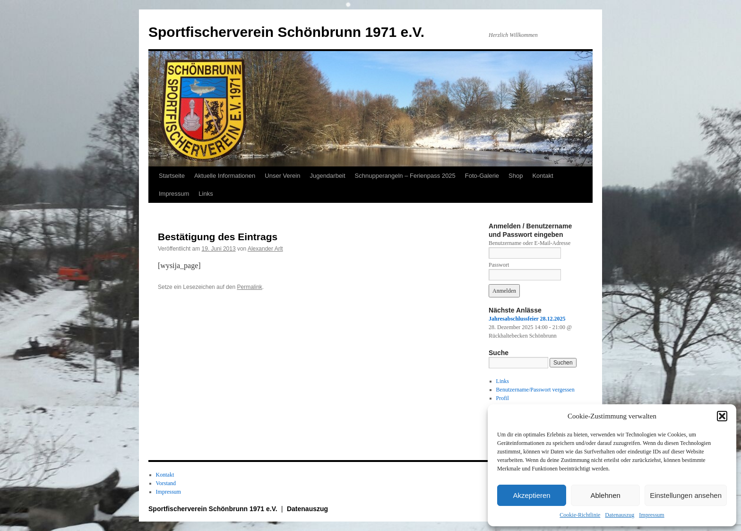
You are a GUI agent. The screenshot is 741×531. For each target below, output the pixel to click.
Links (205, 193)
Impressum (651, 515)
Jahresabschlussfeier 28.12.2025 (527, 318)
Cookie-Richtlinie (580, 515)
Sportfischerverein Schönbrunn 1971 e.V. (286, 32)
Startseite (172, 175)
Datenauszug (619, 515)
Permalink (249, 287)
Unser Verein (282, 175)
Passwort (499, 264)
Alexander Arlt (265, 248)
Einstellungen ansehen (686, 495)
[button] (722, 416)
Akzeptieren (531, 495)
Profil (502, 398)
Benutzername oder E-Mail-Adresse (529, 243)
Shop (515, 175)
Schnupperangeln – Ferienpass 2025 (405, 175)
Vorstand (166, 483)
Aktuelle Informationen (224, 175)
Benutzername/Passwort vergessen (535, 389)
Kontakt (542, 175)
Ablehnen (605, 495)
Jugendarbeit (327, 175)
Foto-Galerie (482, 175)
